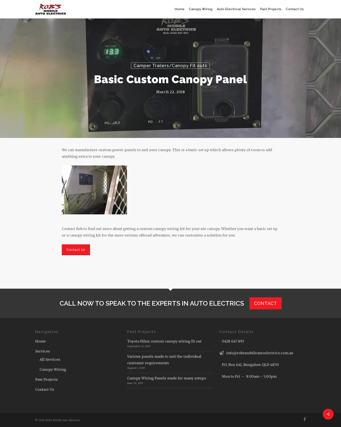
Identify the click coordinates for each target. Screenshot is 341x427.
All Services (50, 359)
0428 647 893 (233, 341)
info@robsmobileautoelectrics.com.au (259, 353)
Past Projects (46, 379)
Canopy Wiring (53, 369)
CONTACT (265, 303)
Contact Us (44, 389)
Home (40, 341)
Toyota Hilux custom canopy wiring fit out (164, 341)
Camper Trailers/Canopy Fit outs (170, 65)
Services (42, 351)
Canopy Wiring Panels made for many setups (166, 378)
